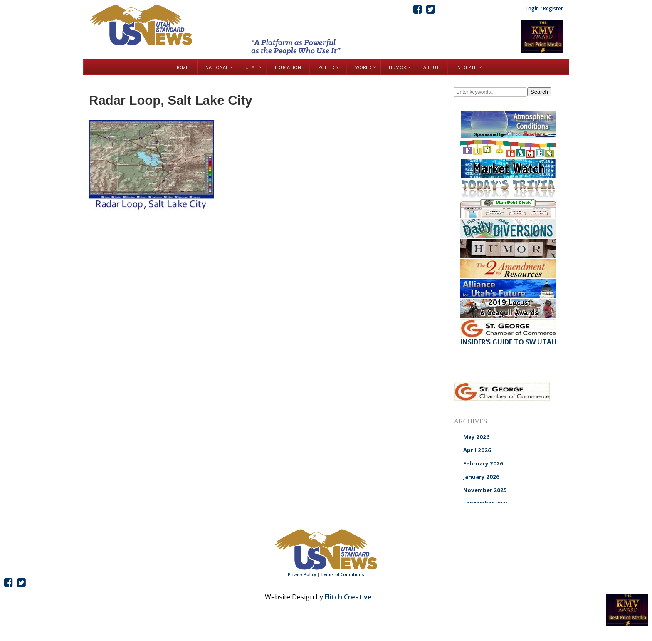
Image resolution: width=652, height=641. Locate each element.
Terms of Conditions (342, 574)
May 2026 (476, 437)
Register (553, 8)
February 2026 (483, 463)
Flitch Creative (348, 596)
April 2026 (477, 450)
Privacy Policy (302, 574)
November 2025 (485, 490)
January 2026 (481, 476)
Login (532, 8)
